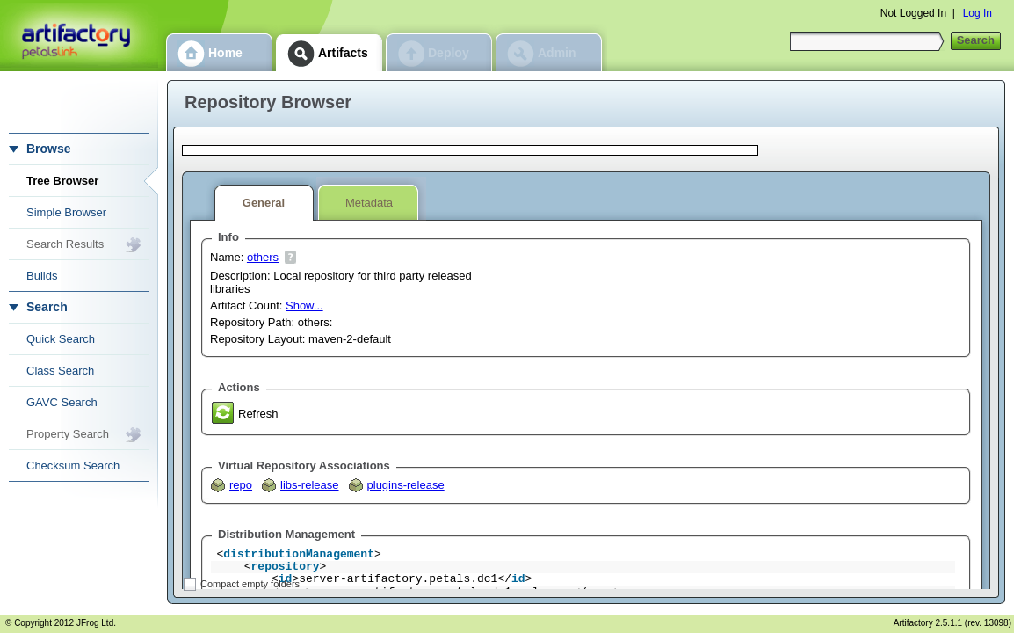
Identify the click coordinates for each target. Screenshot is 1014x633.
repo (240, 484)
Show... (304, 305)
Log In (977, 13)
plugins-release (406, 484)
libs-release (309, 484)
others (263, 257)
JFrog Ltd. (96, 623)
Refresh (258, 413)
